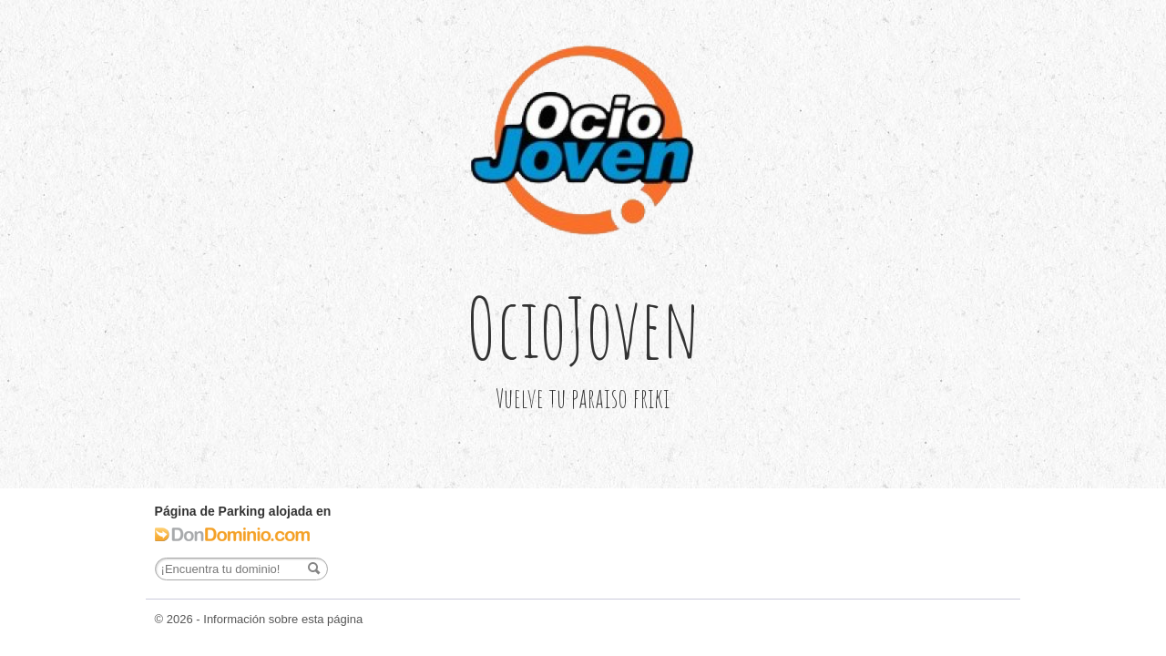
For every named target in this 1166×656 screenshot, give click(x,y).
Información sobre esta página (283, 619)
